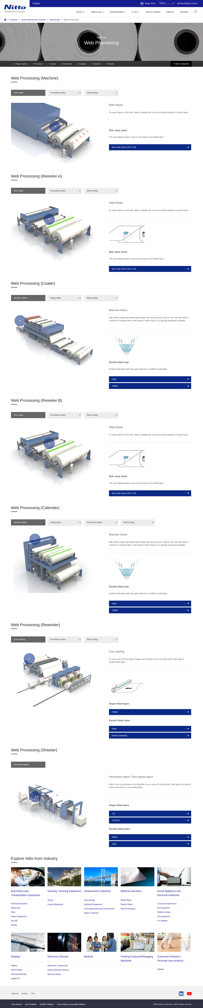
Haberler (170, 12)
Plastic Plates (127, 904)
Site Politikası (31, 1004)
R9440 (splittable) (119, 735)
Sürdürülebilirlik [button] (116, 12)
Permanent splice (58, 93)
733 (113, 813)
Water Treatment (91, 913)
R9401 (115, 837)
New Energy (89, 900)
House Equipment (55, 904)
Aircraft (14, 921)
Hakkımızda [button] (96, 12)
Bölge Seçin (147, 3)
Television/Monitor (19, 974)
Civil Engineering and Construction (99, 909)
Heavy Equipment (19, 916)
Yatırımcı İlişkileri (152, 12)
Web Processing (71, 20)
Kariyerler (184, 12)
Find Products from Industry (33, 20)
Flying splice (55, 298)
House (50, 900)
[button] (195, 12)
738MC (115, 386)
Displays (16, 956)
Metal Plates (126, 900)
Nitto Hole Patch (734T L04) (124, 147)
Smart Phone (17, 970)
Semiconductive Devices (58, 970)
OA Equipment (163, 916)
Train (13, 912)
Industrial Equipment (93, 904)
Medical (88, 956)
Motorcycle (16, 908)
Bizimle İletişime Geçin (187, 3)
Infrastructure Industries (97, 891)
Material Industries (131, 891)
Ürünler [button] (79, 12)
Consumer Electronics (167, 903)
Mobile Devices (164, 912)
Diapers (160, 969)
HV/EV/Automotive (19, 903)
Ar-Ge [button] (134, 12)
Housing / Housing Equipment (64, 891)
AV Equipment (163, 908)
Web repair (18, 93)
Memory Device (54, 974)
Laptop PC (15, 978)
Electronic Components (58, 965)
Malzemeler (55, 20)
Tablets (14, 965)
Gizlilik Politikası (47, 1004)
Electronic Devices (58, 956)
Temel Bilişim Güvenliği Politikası (71, 1004)
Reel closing (92, 93)
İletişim (25, 993)
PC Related (162, 921)
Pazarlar (13, 20)
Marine (14, 925)
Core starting (19, 639)
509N (114, 379)
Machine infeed (20, 298)
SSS (33, 993)
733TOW (116, 820)
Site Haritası (16, 1004)
